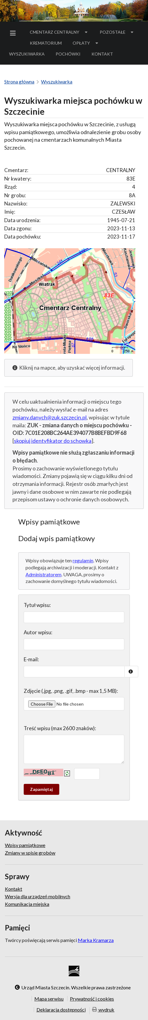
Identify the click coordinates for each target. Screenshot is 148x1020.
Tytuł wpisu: (37, 605)
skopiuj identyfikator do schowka (52, 440)
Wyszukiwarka (27, 53)
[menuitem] (14, 33)
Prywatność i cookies (92, 998)
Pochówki (70, 55)
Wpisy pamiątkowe (25, 845)
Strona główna (19, 81)
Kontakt (102, 53)
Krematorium (46, 43)
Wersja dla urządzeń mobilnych (37, 896)
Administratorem (43, 574)
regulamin (83, 560)
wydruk (103, 1010)
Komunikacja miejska (27, 904)
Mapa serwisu (49, 998)
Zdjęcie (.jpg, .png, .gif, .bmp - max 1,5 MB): (71, 691)
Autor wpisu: (38, 632)
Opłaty (86, 43)
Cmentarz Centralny (59, 32)
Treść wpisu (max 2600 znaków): (60, 728)
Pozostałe (117, 32)
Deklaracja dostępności (61, 1009)
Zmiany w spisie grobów (30, 853)
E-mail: (31, 659)
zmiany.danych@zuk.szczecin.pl (49, 417)
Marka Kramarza (96, 940)
